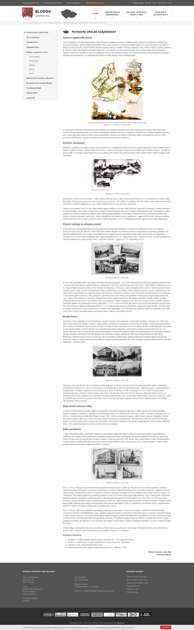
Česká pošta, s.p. (133, 586)
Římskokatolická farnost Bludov (39, 83)
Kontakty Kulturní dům (52, 3)
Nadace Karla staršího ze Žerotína (40, 78)
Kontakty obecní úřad (31, 3)
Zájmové (32, 65)
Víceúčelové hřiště (33, 88)
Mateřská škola (32, 47)
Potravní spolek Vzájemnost (97, 23)
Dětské (31, 73)
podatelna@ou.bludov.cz (32, 589)
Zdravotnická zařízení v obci (137, 583)
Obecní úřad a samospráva (112, 13)
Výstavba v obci (132, 589)
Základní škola (32, 42)
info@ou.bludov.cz (30, 594)
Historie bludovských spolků (77, 23)
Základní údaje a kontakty (136, 577)
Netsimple (120, 623)
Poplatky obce (132, 592)
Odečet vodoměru (73, 3)
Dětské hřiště (31, 93)
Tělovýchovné (33, 61)
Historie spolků (34, 57)
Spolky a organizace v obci (57, 23)
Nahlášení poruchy (96, 3)
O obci (95, 13)
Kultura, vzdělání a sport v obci (136, 13)
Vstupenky (30, 98)
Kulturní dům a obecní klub (36, 32)
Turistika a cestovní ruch (160, 13)
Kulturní (32, 69)
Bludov (43, 11)
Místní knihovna (32, 37)
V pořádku (165, 627)
